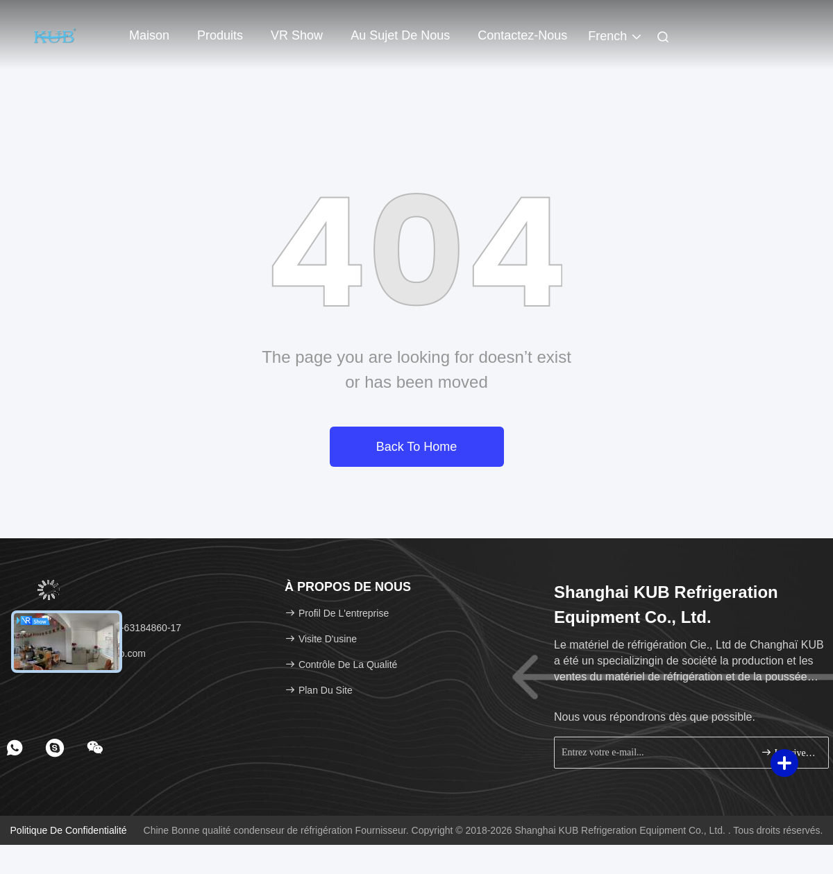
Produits (220, 35)
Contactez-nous (522, 35)
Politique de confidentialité (68, 830)
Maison (149, 35)
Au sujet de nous (400, 35)
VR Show (297, 35)
